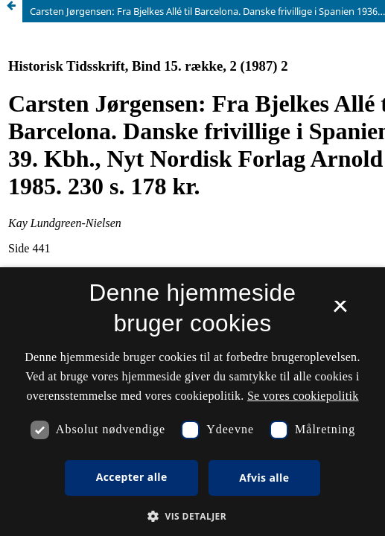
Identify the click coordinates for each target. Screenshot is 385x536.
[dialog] (192, 401)
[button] (192, 516)
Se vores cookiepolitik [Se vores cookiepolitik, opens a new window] (303, 395)
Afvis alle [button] (264, 477)
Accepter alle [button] (132, 477)
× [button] (340, 311)
